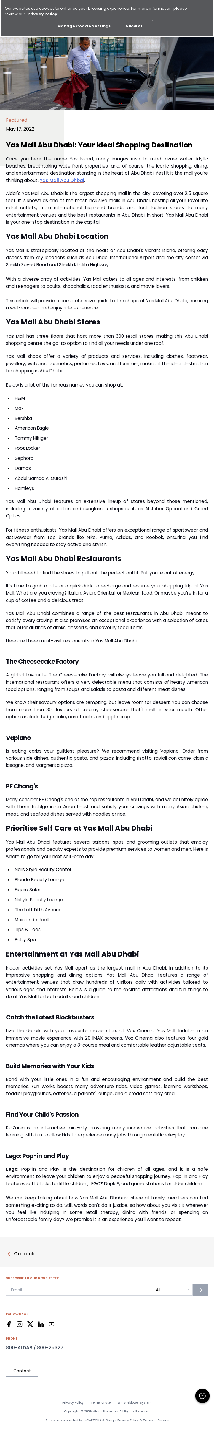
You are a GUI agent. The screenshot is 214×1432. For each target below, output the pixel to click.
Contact (22, 1371)
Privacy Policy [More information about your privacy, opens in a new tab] (42, 9)
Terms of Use (101, 1403)
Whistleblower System (135, 1403)
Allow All (134, 21)
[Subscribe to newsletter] (200, 1290)
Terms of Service (156, 1420)
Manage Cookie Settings (84, 21)
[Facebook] (9, 1324)
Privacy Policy (73, 1403)
